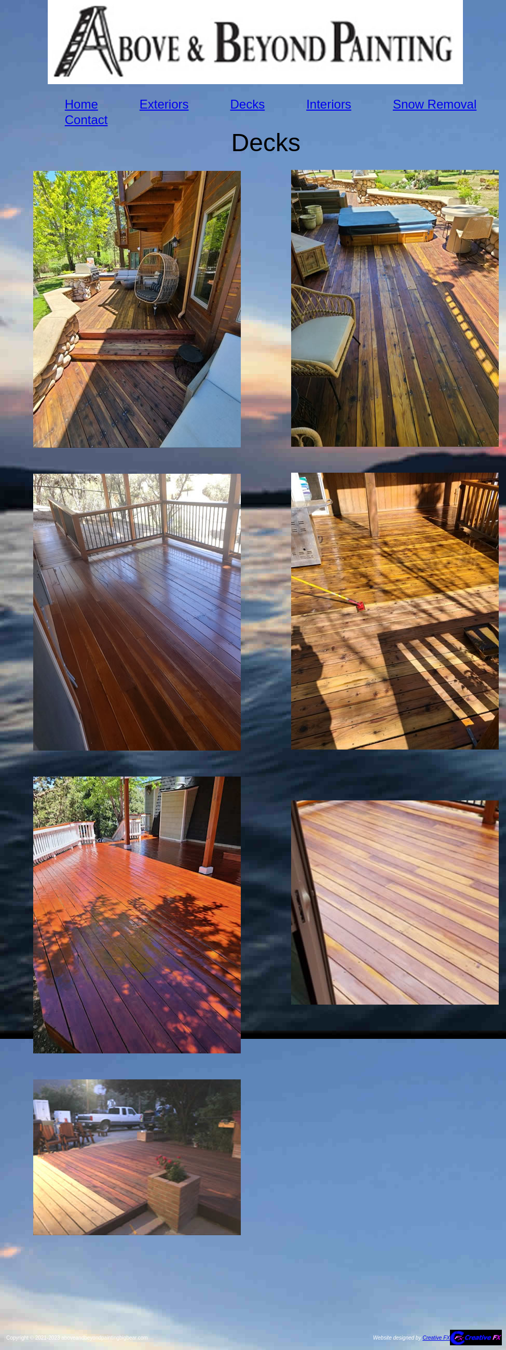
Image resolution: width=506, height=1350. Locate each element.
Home (81, 104)
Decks (247, 104)
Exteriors (164, 104)
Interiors (328, 104)
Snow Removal (434, 104)
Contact (86, 120)
